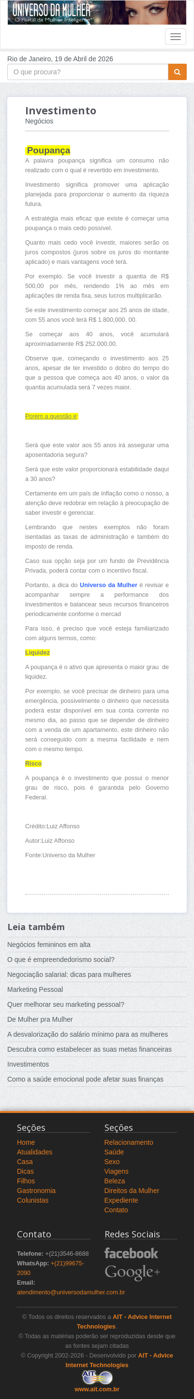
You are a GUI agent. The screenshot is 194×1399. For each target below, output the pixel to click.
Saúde (114, 1152)
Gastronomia (36, 1190)
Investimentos (28, 1064)
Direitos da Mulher (132, 1190)
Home (26, 1142)
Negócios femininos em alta (48, 944)
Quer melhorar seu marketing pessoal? (65, 1004)
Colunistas (32, 1200)
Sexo (112, 1162)
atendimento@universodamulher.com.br (71, 1292)
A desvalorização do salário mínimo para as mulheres (87, 1034)
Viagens (116, 1171)
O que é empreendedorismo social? (61, 959)
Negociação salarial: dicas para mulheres (69, 974)
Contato (116, 1210)
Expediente (121, 1200)
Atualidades (34, 1152)
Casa (25, 1162)
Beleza (114, 1181)
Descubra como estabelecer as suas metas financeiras (89, 1049)
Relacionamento (128, 1142)
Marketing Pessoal (35, 989)
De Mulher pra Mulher (40, 1019)
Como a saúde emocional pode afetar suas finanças (85, 1079)
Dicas (25, 1171)
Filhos (26, 1181)
